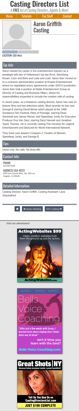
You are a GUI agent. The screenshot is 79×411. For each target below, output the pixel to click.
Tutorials (27, 16)
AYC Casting (52, 209)
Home (9, 16)
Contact (67, 16)
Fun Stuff (47, 16)
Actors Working (33, 209)
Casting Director (10, 52)
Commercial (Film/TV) (28, 52)
